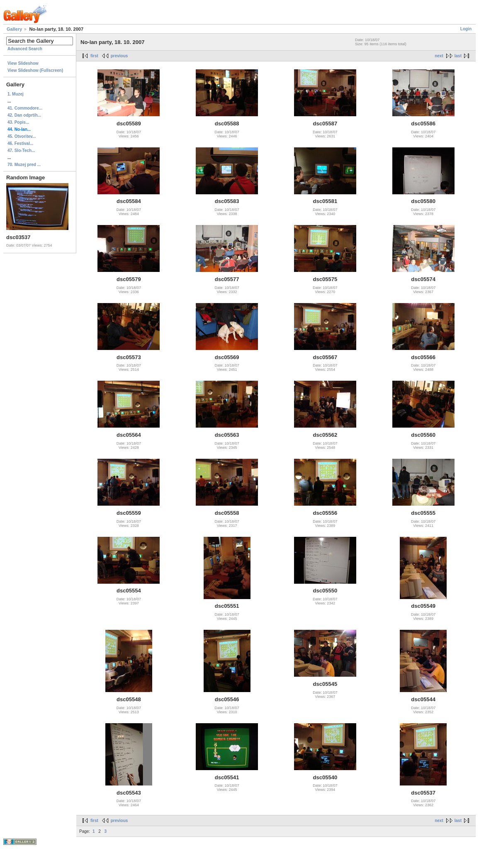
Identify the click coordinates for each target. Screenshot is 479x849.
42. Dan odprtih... (24, 115)
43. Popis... (18, 122)
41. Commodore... (24, 108)
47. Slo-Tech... (21, 150)
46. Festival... (20, 143)
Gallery (14, 29)
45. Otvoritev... (21, 136)
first (94, 56)
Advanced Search (24, 48)
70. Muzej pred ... (24, 164)
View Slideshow (23, 63)
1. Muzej (15, 94)
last (458, 56)
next (439, 56)
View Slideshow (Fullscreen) (35, 70)
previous (119, 56)
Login (466, 29)
